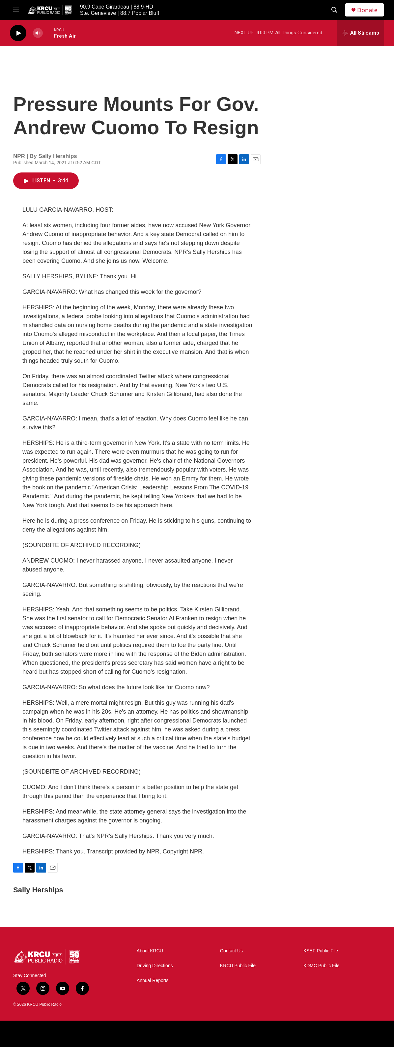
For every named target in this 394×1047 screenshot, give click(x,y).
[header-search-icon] (334, 10)
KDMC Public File (321, 965)
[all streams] (360, 33)
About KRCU (150, 950)
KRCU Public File (238, 965)
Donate (367, 10)
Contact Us (231, 950)
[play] (18, 33)
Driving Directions (155, 965)
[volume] (37, 33)
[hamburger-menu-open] (16, 9)
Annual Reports (153, 980)
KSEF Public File (320, 950)
